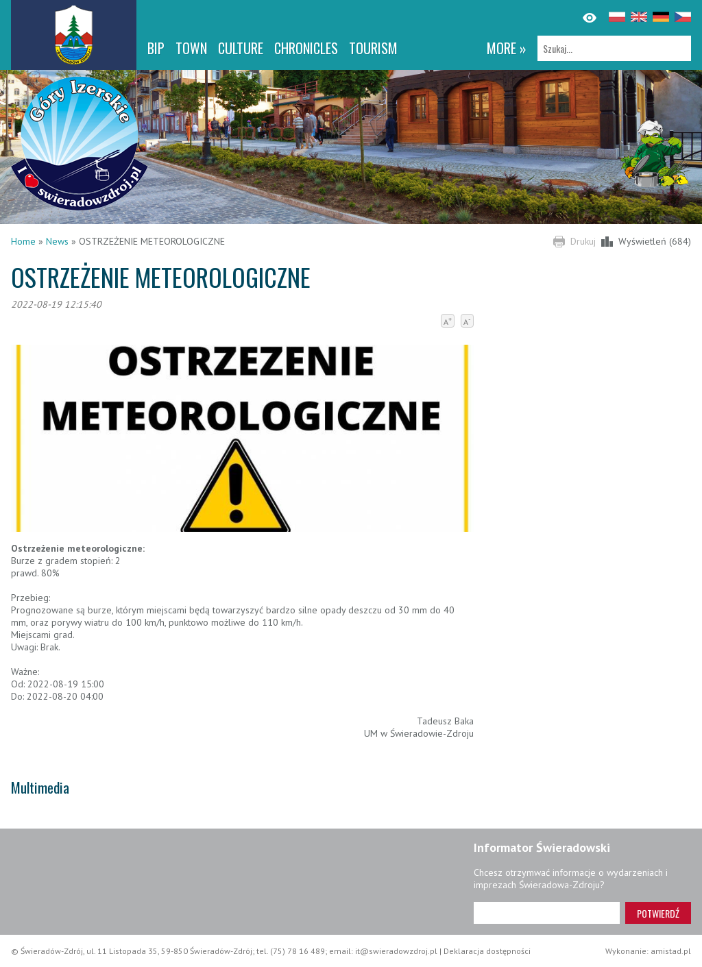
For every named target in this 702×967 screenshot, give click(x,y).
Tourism (373, 48)
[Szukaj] (614, 48)
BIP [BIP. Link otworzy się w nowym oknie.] (156, 48)
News (57, 241)
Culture (240, 48)
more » (506, 48)
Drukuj (583, 241)
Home (23, 241)
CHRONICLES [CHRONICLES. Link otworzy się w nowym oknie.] (306, 48)
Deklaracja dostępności (487, 951)
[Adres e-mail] (546, 913)
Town (191, 48)
